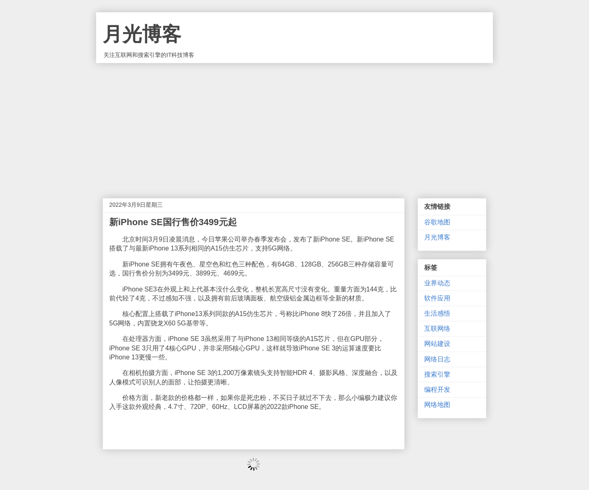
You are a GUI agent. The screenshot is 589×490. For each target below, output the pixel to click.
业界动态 (437, 283)
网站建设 (437, 343)
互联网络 (437, 328)
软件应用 (437, 298)
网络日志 (437, 359)
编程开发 (437, 389)
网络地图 (437, 404)
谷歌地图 (437, 222)
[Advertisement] (294, 124)
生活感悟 (437, 313)
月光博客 (142, 34)
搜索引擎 (437, 374)
